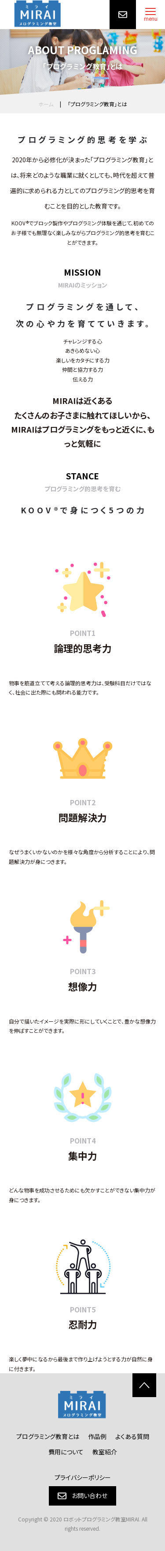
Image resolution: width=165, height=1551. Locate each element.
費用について (66, 1451)
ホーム (45, 104)
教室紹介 (104, 1451)
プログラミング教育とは (47, 1436)
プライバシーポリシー (83, 1477)
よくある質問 (132, 1436)
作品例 (97, 1436)
